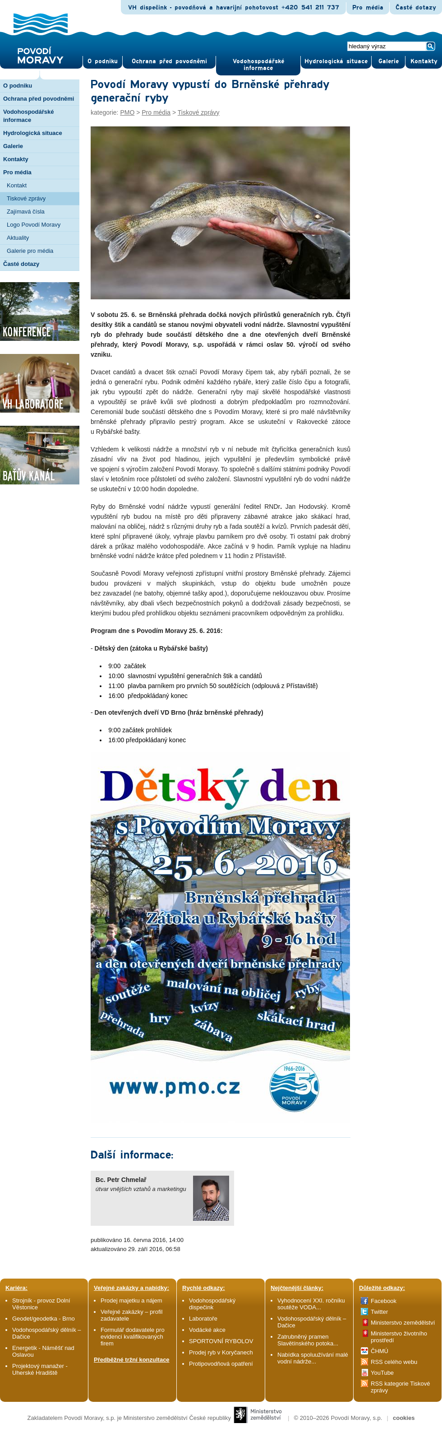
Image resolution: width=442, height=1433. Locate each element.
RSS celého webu (394, 1362)
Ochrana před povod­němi (169, 61)
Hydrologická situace (336, 61)
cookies (403, 1417)
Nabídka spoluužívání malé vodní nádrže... (312, 1358)
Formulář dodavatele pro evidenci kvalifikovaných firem (133, 1336)
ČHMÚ (379, 1351)
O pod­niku (102, 61)
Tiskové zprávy (26, 198)
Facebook (383, 1301)
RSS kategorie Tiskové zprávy (400, 1387)
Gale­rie (388, 61)
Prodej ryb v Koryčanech (221, 1352)
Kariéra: (16, 1287)
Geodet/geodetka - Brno (43, 1318)
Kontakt (17, 185)
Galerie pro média (30, 250)
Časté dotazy (416, 8)
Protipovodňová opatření (221, 1363)
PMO (127, 112)
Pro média (367, 8)
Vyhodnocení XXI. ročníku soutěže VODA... (311, 1304)
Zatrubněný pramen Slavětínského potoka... (307, 1340)
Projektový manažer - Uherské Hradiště (40, 1369)
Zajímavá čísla (26, 211)
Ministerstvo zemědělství (403, 1322)
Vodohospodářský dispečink (212, 1304)
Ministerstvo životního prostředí (399, 1337)
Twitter (379, 1311)
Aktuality (18, 237)
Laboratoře (203, 1318)
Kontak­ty (423, 61)
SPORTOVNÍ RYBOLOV (221, 1341)
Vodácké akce (207, 1329)
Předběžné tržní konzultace (132, 1359)
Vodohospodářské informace (258, 64)
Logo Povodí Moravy (33, 224)
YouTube (382, 1372)
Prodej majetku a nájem (131, 1300)
